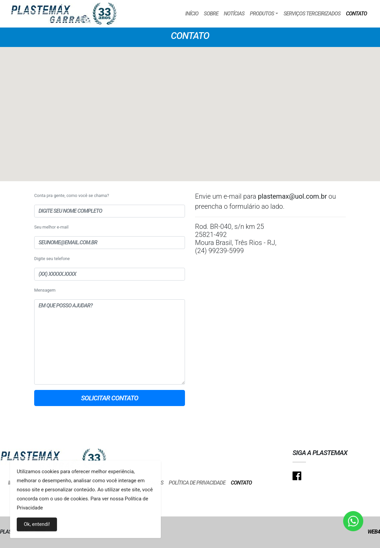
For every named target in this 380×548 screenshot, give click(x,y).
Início (191, 13)
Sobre (211, 13)
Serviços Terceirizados (311, 13)
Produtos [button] (262, 13)
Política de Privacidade (197, 483)
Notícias (234, 13)
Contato (356, 13)
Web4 (374, 532)
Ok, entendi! (37, 526)
